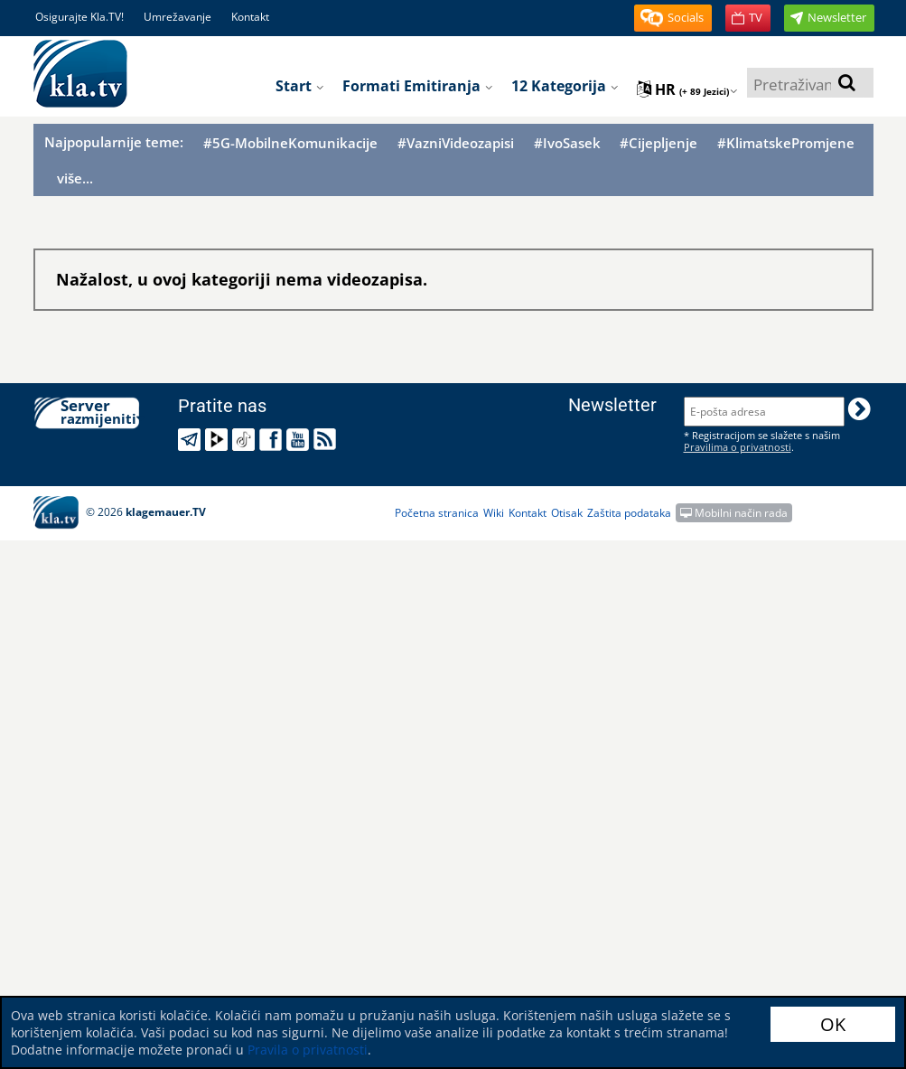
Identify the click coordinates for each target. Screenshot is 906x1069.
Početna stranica (437, 512)
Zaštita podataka (629, 512)
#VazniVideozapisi (455, 143)
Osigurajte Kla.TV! (79, 16)
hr (687, 89)
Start (300, 86)
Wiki (493, 512)
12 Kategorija (565, 86)
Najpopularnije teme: (113, 142)
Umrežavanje (177, 16)
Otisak (567, 512)
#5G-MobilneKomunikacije (290, 143)
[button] (673, 18)
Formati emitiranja (417, 86)
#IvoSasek (567, 143)
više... (75, 178)
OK (832, 1024)
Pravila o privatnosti (308, 1049)
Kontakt (250, 16)
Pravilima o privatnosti (737, 447)
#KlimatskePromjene (786, 143)
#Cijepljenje (658, 143)
